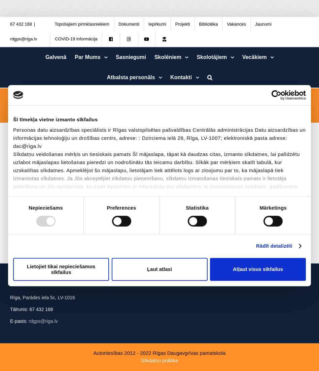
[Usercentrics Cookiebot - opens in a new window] (276, 95)
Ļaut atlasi (159, 269)
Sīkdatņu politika (159, 360)
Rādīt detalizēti (274, 246)
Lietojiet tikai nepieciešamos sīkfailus (61, 269)
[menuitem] (82, 24)
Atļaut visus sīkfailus (258, 269)
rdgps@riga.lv (23, 38)
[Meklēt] (209, 77)
